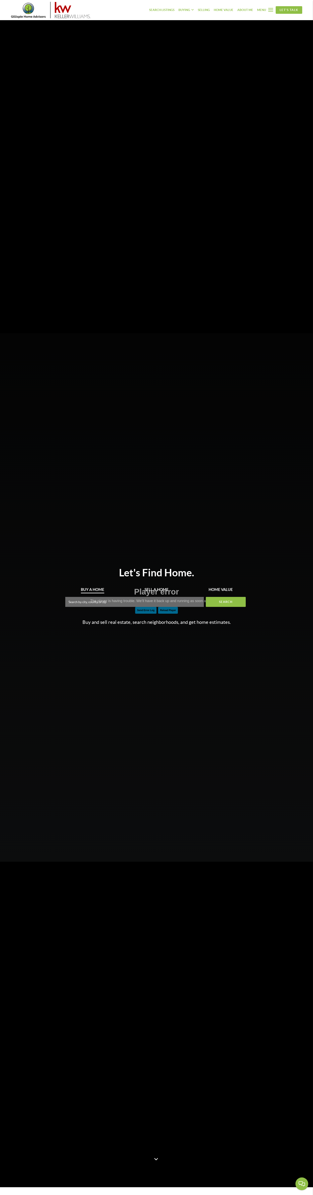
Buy (92, 589)
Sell (156, 589)
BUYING (186, 10)
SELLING (204, 10)
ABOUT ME (245, 10)
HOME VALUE (223, 10)
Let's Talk (289, 10)
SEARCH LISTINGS (161, 10)
